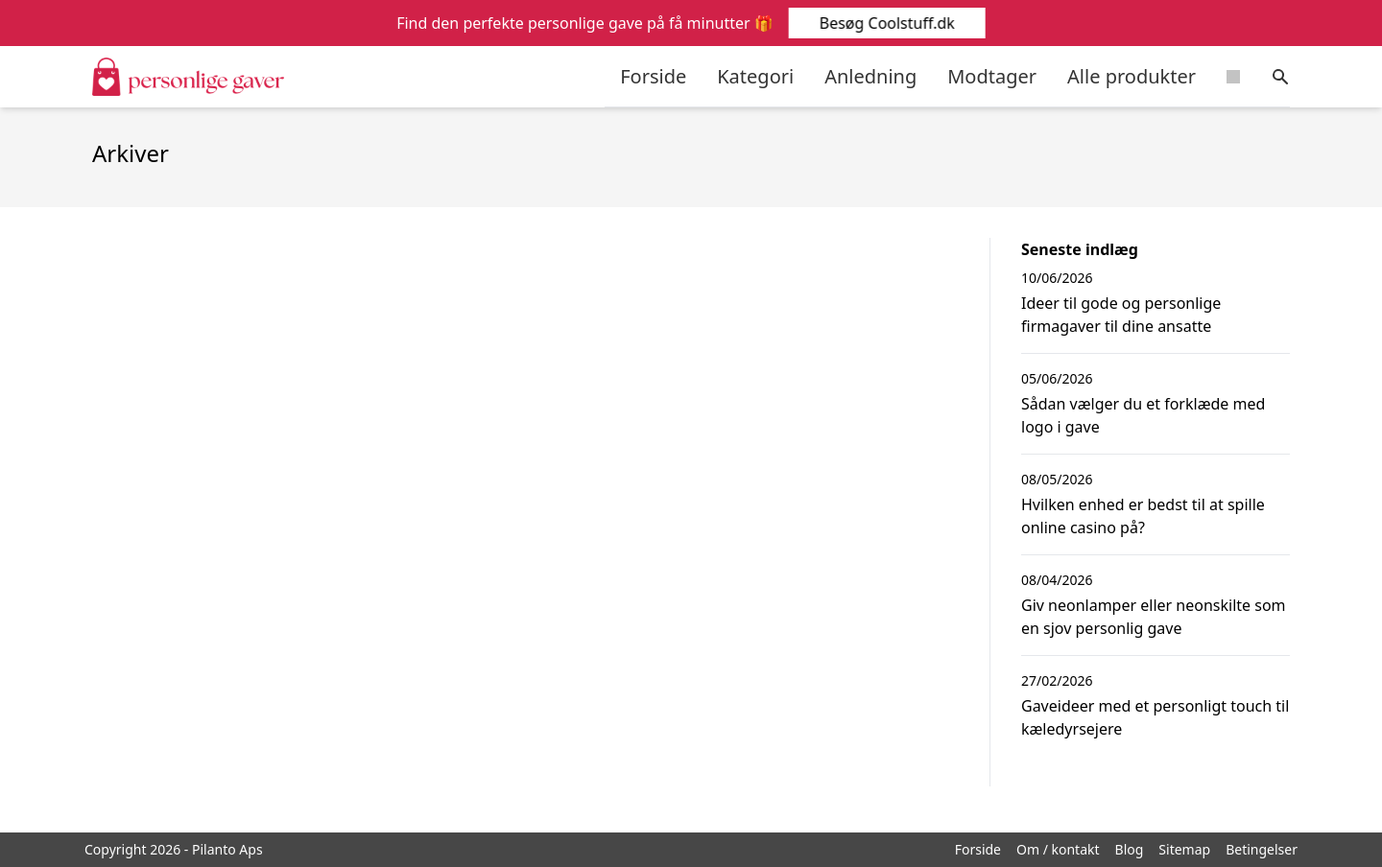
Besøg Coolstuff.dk (885, 23)
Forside (653, 76)
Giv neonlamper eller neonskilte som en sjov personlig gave (1153, 617)
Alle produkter (1131, 76)
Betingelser (1262, 849)
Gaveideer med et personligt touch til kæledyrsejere (1155, 717)
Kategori (755, 76)
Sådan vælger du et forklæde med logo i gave (1143, 415)
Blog (1129, 849)
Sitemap (1184, 849)
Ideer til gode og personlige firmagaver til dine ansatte (1121, 315)
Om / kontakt (1058, 849)
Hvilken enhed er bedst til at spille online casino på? (1143, 516)
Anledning (870, 76)
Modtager (991, 76)
